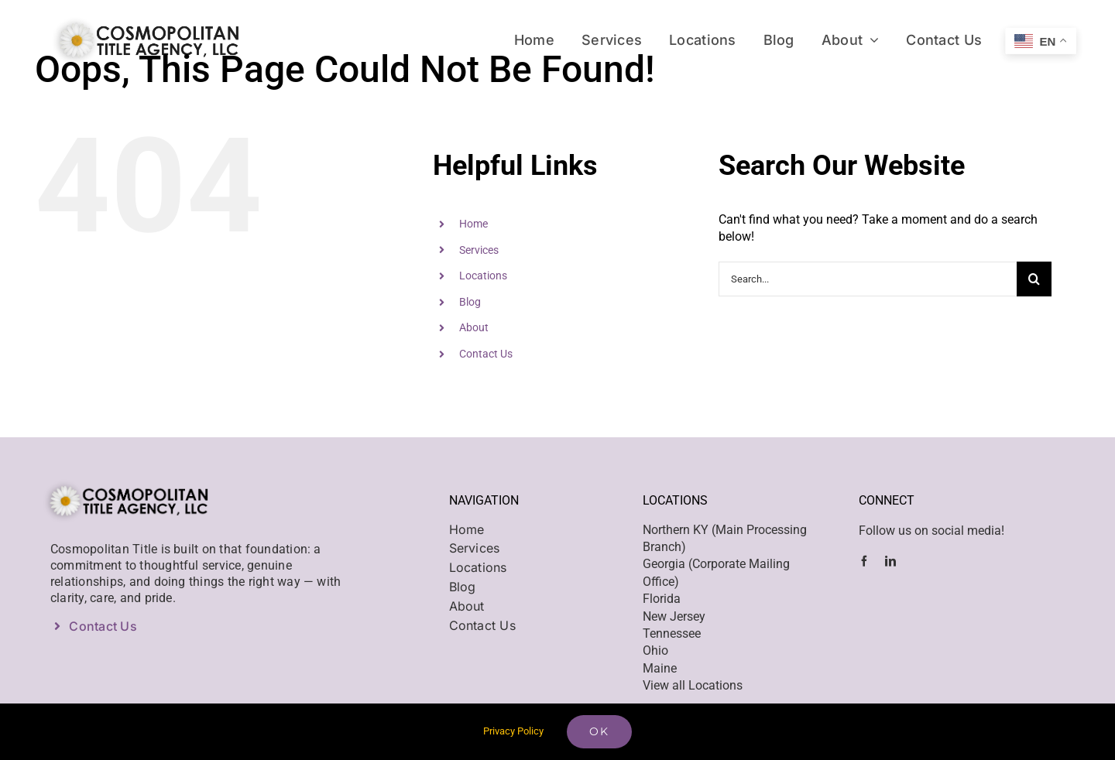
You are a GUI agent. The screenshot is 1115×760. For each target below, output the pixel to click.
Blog (470, 302)
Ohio (655, 650)
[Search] (1034, 279)
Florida (662, 598)
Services (479, 250)
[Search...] (868, 279)
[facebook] (864, 561)
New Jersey (674, 616)
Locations (483, 275)
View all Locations (693, 685)
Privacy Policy (513, 731)
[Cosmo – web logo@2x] (143, 17)
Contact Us (486, 353)
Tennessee (672, 633)
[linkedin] (890, 561)
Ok (599, 731)
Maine (660, 668)
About (474, 327)
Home (473, 223)
